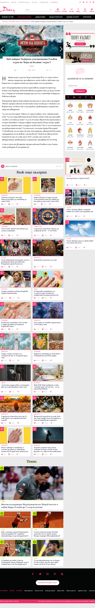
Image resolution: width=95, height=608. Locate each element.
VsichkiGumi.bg (43, 2)
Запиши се (80, 91)
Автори (12, 590)
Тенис (32, 461)
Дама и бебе (40, 17)
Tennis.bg (34, 2)
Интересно (26, 21)
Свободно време (24, 17)
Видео (78, 10)
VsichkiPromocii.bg (24, 2)
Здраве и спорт (72, 17)
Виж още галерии (32, 172)
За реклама (4, 590)
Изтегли (80, 44)
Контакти (19, 590)
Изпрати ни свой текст (47, 583)
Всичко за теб (8, 17)
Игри (85, 10)
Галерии (64, 10)
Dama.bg (13, 2)
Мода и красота (55, 17)
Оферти (91, 10)
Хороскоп (87, 17)
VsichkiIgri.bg (54, 2)
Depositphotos (28, 590)
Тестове (71, 10)
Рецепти (57, 10)
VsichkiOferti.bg (4, 2)
